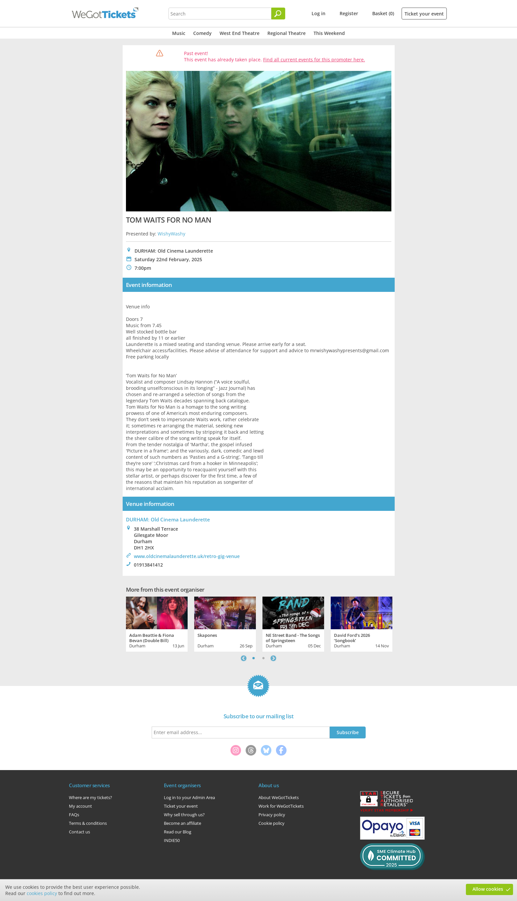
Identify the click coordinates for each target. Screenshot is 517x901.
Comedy (202, 33)
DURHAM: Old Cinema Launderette (168, 519)
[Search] (278, 13)
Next (273, 658)
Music (178, 33)
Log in (318, 13)
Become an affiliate (182, 823)
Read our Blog (177, 832)
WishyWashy (171, 234)
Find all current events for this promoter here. (314, 59)
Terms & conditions (88, 823)
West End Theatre (239, 33)
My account (80, 806)
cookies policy (42, 893)
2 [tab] (263, 658)
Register (349, 13)
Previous (243, 658)
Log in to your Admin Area (189, 797)
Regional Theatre (286, 33)
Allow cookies (487, 889)
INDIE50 (172, 840)
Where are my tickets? (90, 797)
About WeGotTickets (278, 797)
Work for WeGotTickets (281, 806)
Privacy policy (271, 815)
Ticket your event (424, 14)
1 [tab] (253, 658)
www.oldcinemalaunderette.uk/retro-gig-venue (187, 556)
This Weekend (329, 33)
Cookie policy (271, 823)
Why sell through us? (184, 815)
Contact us (79, 832)
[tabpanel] (157, 623)
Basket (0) (383, 13)
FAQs (74, 815)
